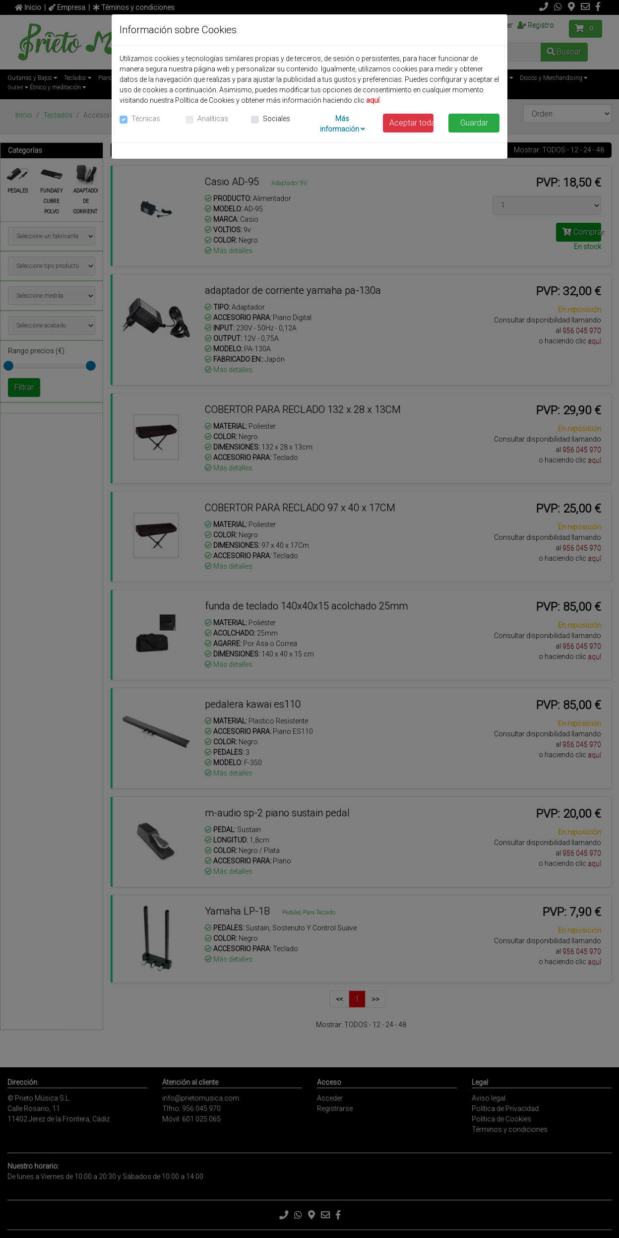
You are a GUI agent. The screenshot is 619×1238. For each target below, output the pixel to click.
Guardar (474, 123)
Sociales (276, 119)
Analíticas (212, 119)
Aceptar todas (411, 123)
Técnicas (145, 119)
